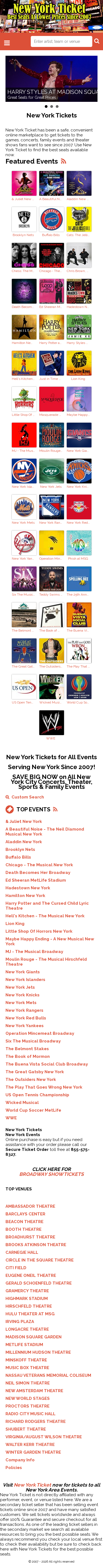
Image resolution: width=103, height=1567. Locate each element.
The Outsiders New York (50, 666)
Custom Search (24, 797)
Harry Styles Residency (78, 343)
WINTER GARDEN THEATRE (33, 1452)
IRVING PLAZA (19, 1321)
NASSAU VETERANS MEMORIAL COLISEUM (48, 1375)
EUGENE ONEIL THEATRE (30, 1275)
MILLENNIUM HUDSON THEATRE (38, 1352)
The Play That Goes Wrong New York (78, 666)
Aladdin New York (78, 199)
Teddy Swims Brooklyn (50, 594)
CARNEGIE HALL (21, 1252)
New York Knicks (78, 487)
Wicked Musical (50, 702)
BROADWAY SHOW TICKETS (51, 1174)
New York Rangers (50, 523)
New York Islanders (23, 487)
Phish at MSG (78, 558)
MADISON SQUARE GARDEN (33, 1337)
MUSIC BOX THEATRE (27, 1367)
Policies (13, 1467)
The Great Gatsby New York (23, 666)
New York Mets (23, 523)
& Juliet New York (23, 199)
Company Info (20, 1459)
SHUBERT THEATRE (25, 1429)
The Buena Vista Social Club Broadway (78, 630)
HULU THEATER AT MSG (30, 1313)
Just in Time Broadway (50, 379)
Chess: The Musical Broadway (23, 271)
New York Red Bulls (78, 523)
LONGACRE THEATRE (27, 1329)
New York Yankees (23, 558)
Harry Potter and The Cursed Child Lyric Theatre (50, 343)
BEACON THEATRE (24, 1221)
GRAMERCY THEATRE (27, 1290)
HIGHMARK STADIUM (26, 1298)
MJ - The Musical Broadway (23, 451)
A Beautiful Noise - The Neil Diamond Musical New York (50, 199)
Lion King (78, 379)
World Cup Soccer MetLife (78, 702)
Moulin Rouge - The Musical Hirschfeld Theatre (50, 451)
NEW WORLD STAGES (27, 1398)
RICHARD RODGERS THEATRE (35, 1421)
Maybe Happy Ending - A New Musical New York (78, 415)
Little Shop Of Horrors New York (23, 415)
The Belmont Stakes (23, 630)
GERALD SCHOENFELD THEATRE (38, 1283)
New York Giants (78, 451)
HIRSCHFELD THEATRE (28, 1306)
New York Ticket (32, 1485)
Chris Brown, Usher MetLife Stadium (78, 271)
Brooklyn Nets (23, 235)
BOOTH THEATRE (23, 1229)
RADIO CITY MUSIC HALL (30, 1413)
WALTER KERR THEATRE (30, 1444)
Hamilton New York (23, 343)
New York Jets (51, 487)
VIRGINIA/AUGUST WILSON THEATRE (43, 1436)
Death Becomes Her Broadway (23, 307)
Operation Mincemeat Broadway (50, 558)
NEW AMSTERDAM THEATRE (34, 1390)
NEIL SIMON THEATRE (27, 1383)
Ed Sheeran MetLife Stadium (50, 307)
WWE (50, 738)
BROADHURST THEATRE (30, 1237)
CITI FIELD (15, 1267)
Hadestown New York (78, 307)
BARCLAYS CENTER (25, 1214)
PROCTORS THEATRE (27, 1406)
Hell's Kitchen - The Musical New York (23, 379)
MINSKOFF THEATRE (26, 1360)
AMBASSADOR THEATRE (30, 1206)
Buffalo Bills (51, 235)
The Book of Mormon (50, 630)
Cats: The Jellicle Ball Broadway (78, 235)
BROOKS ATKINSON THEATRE (35, 1244)
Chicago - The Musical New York (50, 271)
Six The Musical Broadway (23, 594)
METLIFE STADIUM (24, 1344)
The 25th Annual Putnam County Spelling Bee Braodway (78, 594)
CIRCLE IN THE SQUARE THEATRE (39, 1260)
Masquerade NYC (50, 415)
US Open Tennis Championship (23, 702)
